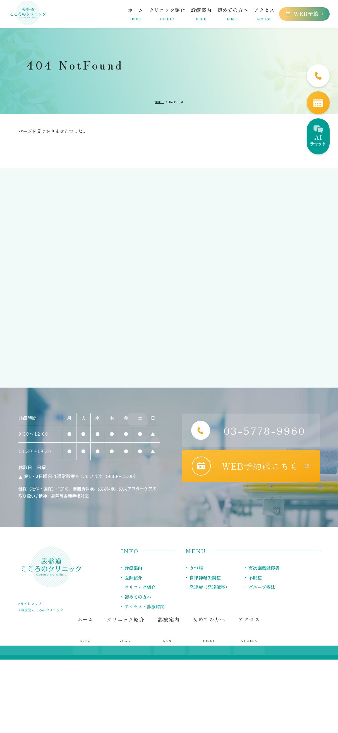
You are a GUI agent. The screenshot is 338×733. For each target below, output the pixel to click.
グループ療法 (261, 586)
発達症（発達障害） (210, 586)
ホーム (87, 632)
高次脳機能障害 (264, 567)
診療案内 (133, 567)
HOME (159, 102)
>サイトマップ (30, 603)
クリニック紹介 (140, 586)
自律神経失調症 (205, 577)
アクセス (248, 632)
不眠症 (255, 577)
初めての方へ (208, 632)
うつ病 (196, 567)
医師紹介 (133, 577)
